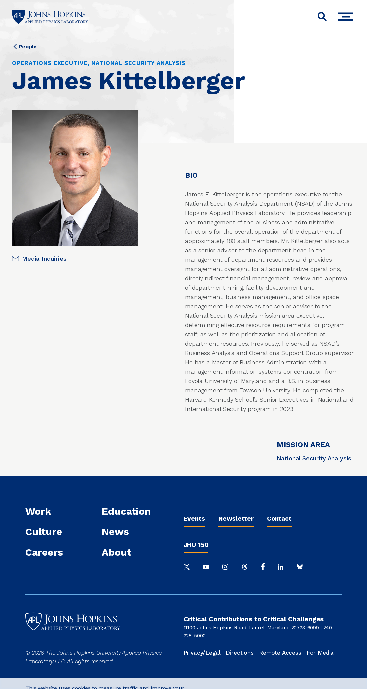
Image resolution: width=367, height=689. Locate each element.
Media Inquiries (44, 258)
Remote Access (280, 652)
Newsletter (236, 518)
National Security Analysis (314, 458)
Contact (279, 518)
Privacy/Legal (202, 652)
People (28, 46)
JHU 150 (196, 545)
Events (194, 518)
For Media (320, 652)
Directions (239, 652)
